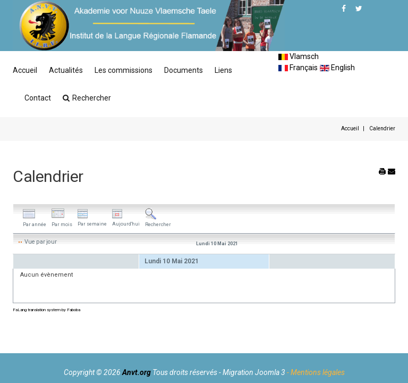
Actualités (66, 70)
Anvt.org (136, 372)
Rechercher (87, 98)
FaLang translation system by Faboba (46, 309)
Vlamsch (298, 56)
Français (298, 67)
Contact (37, 98)
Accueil (25, 70)
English (337, 67)
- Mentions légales (316, 372)
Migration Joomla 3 (254, 372)
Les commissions (123, 70)
